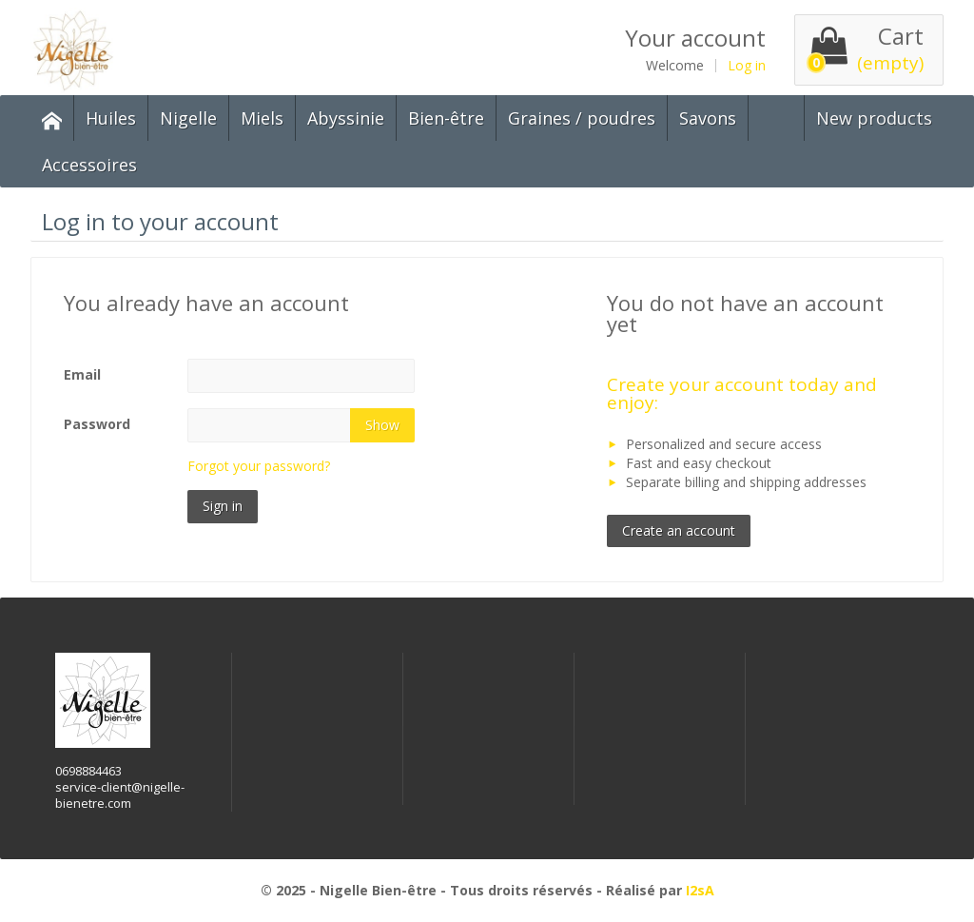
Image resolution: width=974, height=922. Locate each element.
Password (97, 424)
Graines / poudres (581, 118)
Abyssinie (345, 118)
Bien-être (446, 118)
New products (874, 118)
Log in (747, 65)
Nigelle (188, 118)
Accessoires (89, 164)
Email (82, 374)
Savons (707, 118)
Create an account (678, 530)
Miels (262, 118)
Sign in (223, 506)
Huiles (111, 118)
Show (382, 425)
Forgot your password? (258, 466)
